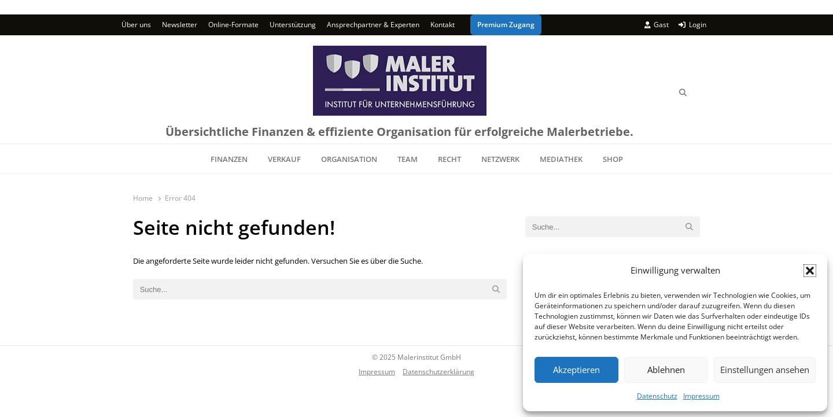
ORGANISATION (349, 159)
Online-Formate (233, 24)
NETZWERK (500, 159)
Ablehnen (666, 369)
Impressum (701, 396)
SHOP (613, 159)
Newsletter (179, 24)
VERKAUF (284, 159)
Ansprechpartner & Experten (373, 24)
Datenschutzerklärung (438, 371)
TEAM (407, 159)
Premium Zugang (506, 24)
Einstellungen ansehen (764, 369)
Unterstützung (293, 24)
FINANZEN (229, 159)
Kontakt (442, 24)
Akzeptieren (576, 369)
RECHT (449, 159)
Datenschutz (657, 396)
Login (692, 24)
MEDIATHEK (561, 159)
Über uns (136, 24)
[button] (810, 270)
